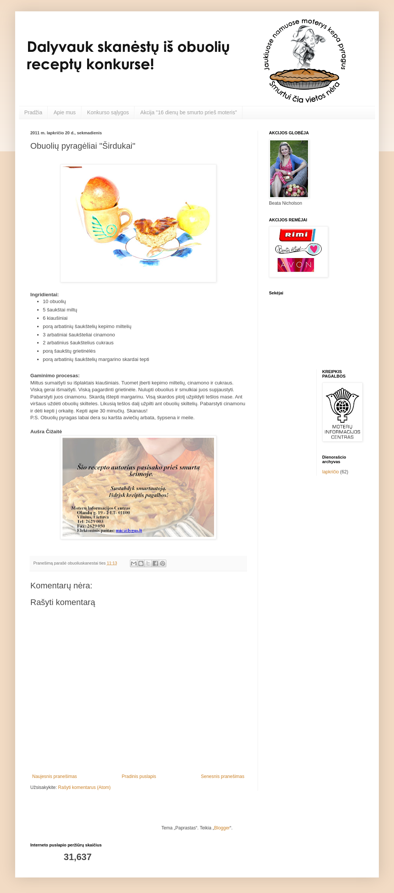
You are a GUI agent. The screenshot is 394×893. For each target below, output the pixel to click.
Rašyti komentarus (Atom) (84, 787)
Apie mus (64, 112)
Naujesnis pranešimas (54, 776)
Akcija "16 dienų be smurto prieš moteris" (188, 112)
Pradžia (33, 112)
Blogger (222, 828)
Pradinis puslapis (139, 776)
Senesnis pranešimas (222, 776)
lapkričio (330, 472)
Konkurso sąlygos (108, 112)
